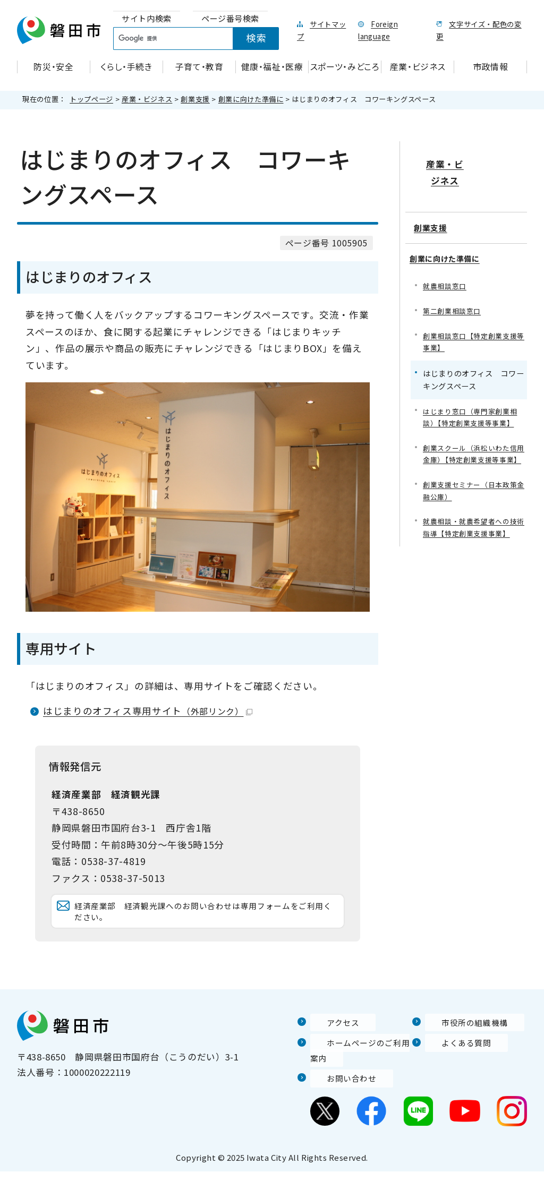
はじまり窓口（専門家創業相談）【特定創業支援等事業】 (473, 393)
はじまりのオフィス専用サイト (147, 710)
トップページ (91, 99)
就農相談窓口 (446, 258)
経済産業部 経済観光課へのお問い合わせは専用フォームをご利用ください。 (204, 920)
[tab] (146, 19)
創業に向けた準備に (251, 99)
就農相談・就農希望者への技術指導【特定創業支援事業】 (473, 521)
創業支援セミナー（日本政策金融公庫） (473, 482)
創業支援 (195, 99)
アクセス (328, 1040)
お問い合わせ (338, 1096)
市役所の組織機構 (462, 1040)
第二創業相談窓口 (454, 283)
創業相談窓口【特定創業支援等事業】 (473, 316)
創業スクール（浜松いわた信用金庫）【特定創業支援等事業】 (473, 438)
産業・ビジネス (147, 99)
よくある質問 (453, 1061)
